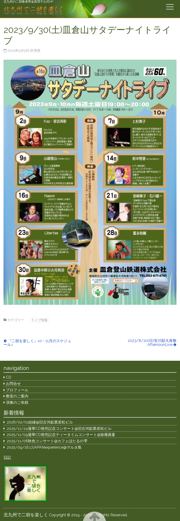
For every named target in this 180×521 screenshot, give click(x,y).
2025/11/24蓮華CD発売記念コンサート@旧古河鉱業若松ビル (59, 428)
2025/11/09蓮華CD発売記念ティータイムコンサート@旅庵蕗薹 (61, 434)
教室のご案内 (17, 396)
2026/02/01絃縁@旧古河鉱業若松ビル (40, 422)
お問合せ (13, 383)
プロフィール (17, 390)
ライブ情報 (39, 320)
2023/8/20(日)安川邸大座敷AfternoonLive (152, 342)
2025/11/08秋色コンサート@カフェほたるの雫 (47, 441)
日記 (7, 457)
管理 (37, 50)
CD (8, 377)
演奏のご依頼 (17, 402)
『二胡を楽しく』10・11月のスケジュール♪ (37, 343)
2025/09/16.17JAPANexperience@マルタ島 (44, 447)
